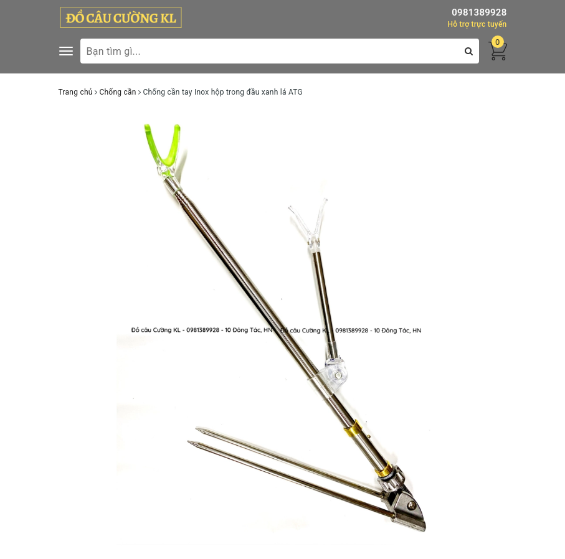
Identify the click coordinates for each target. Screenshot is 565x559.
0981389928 (479, 12)
